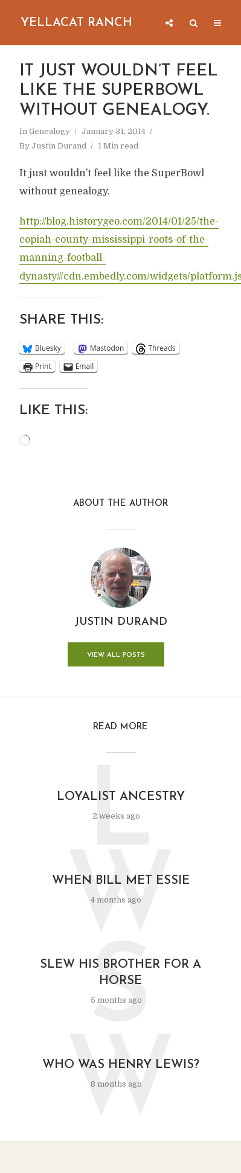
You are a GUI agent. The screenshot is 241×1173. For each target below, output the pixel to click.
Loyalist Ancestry (121, 797)
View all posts (116, 655)
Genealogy (49, 131)
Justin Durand (58, 145)
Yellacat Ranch (76, 23)
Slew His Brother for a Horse (120, 973)
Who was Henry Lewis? (120, 1065)
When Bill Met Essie (121, 881)
